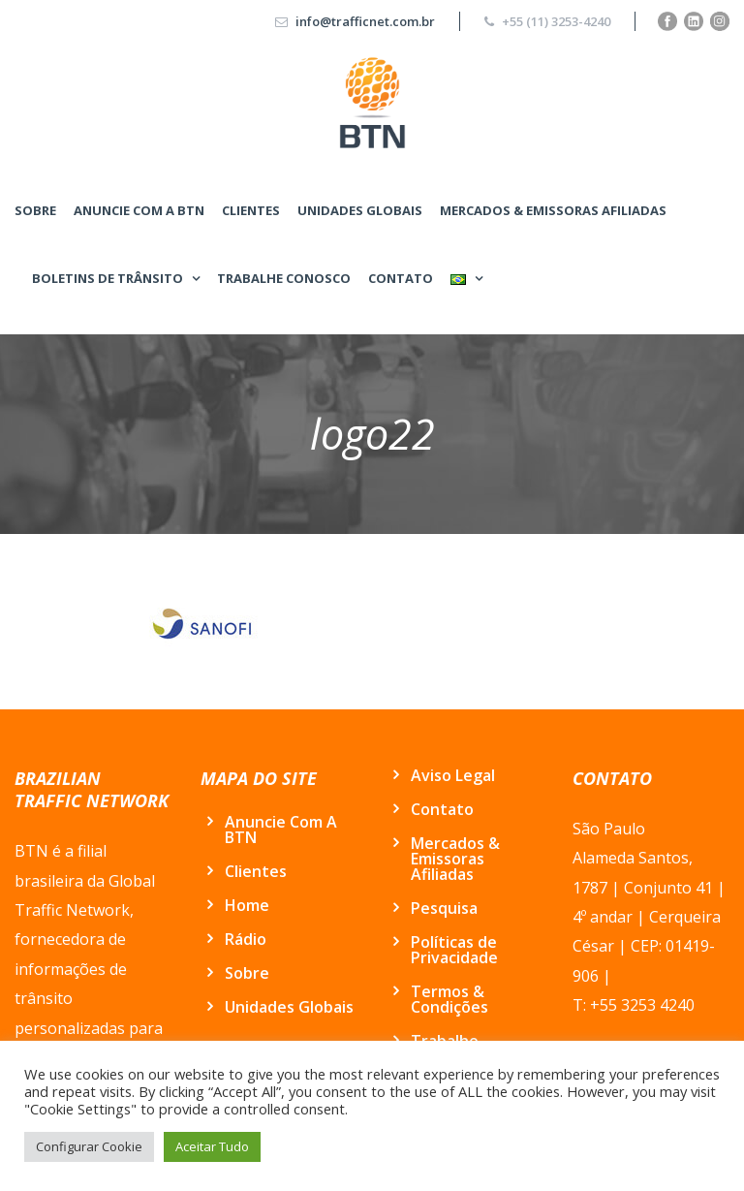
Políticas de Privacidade (454, 949)
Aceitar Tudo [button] (212, 1146)
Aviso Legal (453, 775)
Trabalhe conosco (284, 278)
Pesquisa (444, 908)
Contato (400, 278)
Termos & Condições (449, 999)
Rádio (245, 939)
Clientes (251, 210)
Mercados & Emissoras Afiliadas (553, 210)
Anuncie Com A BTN (139, 210)
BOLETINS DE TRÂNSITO (107, 278)
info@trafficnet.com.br (365, 21)
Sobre (35, 210)
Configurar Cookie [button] (89, 1146)
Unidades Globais (359, 210)
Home (247, 905)
